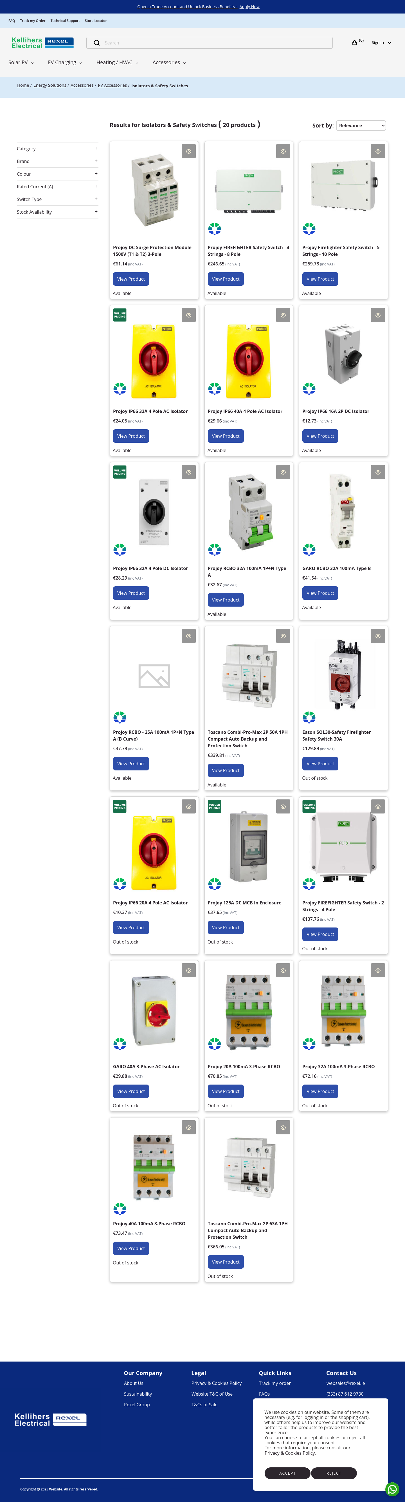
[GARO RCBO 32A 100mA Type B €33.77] (343, 532)
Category (26, 149)
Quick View (189, 151)
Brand (23, 161)
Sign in (383, 42)
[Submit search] (96, 42)
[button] (359, 43)
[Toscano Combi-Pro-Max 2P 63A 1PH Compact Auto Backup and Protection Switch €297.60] (249, 1194)
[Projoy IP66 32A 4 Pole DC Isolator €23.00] (154, 532)
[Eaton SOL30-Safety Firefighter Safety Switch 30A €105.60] (343, 700)
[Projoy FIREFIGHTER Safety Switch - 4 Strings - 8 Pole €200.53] (249, 215)
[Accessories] (82, 85)
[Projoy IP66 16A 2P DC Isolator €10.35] (343, 375)
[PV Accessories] (112, 85)
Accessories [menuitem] (166, 62)
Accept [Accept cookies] (287, 1473)
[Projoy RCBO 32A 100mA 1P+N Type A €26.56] (249, 536)
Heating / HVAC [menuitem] (114, 62)
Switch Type (29, 199)
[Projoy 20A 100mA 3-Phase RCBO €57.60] (249, 1030)
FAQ (11, 20)
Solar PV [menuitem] (18, 62)
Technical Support (65, 20)
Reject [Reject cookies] (334, 1473)
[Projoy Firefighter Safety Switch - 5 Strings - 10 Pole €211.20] (343, 215)
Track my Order (33, 20)
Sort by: (323, 125)
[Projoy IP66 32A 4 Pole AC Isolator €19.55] (154, 375)
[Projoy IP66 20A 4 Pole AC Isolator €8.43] (154, 867)
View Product (131, 279)
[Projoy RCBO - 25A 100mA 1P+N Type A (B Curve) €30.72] (154, 700)
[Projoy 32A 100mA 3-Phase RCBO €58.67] (343, 1030)
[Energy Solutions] (49, 85)
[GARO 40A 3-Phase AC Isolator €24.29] (154, 1030)
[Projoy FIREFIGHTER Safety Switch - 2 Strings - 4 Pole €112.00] (343, 870)
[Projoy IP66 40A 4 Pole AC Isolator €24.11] (249, 375)
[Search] (215, 43)
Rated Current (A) (35, 187)
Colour (24, 174)
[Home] (23, 85)
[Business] (42, 43)
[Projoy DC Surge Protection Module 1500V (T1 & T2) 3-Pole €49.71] (154, 215)
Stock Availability (34, 212)
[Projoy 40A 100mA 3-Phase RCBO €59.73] (154, 1187)
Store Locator (96, 20)
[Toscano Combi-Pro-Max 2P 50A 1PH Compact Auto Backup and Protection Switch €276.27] (249, 703)
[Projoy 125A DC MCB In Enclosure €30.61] (249, 867)
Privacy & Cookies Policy (290, 1453)
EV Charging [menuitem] (62, 62)
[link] (250, 7)
